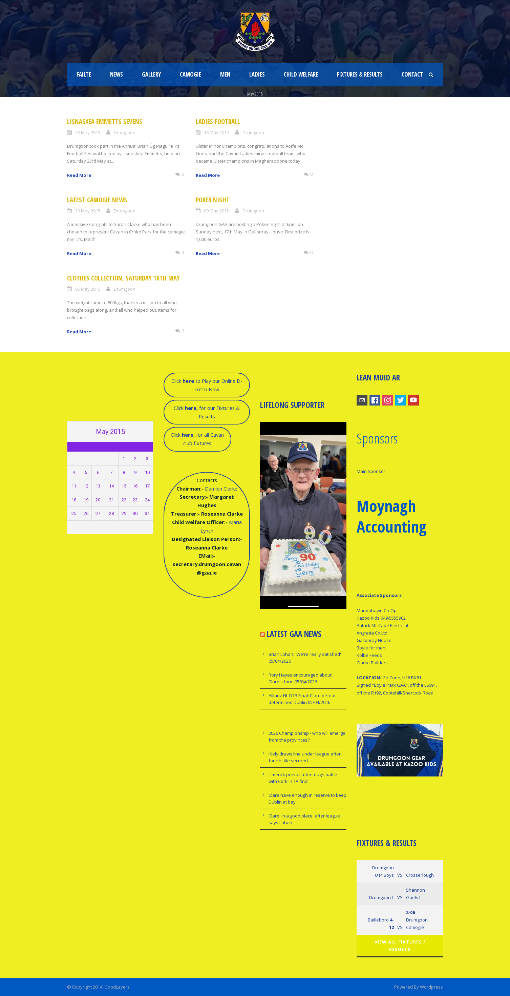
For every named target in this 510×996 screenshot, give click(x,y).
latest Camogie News (97, 199)
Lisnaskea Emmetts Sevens (104, 121)
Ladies (257, 74)
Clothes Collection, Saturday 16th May (123, 278)
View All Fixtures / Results (400, 945)
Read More (79, 175)
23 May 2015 (87, 132)
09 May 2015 (216, 211)
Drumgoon (124, 132)
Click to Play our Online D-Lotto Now (206, 385)
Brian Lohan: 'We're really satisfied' (305, 654)
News (116, 74)
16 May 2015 (216, 132)
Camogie (190, 74)
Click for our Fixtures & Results (207, 412)
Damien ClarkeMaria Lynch (207, 526)
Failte (84, 74)
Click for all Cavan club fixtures (197, 439)
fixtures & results (360, 74)
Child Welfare (301, 74)
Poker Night (213, 199)
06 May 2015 (87, 289)
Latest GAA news (294, 633)
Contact (412, 74)
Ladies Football (218, 121)
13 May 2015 (87, 211)
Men (225, 74)
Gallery (151, 74)
